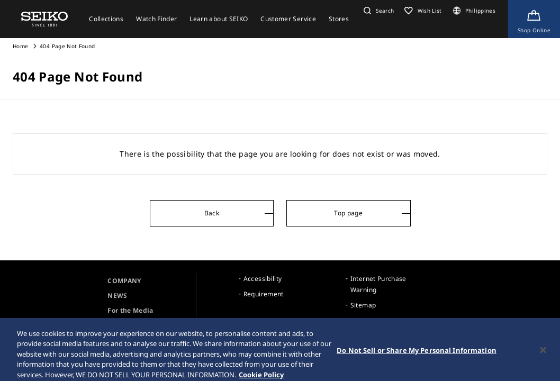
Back (211, 212)
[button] (377, 10)
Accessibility (262, 278)
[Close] (543, 353)
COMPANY (124, 280)
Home (20, 46)
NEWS (117, 295)
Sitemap (363, 305)
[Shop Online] (534, 19)
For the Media (130, 310)
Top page (348, 212)
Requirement (263, 293)
